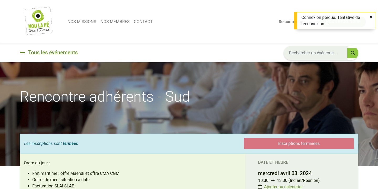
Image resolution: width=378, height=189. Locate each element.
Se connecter (291, 21)
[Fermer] (371, 17)
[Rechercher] (352, 53)
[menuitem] (81, 22)
